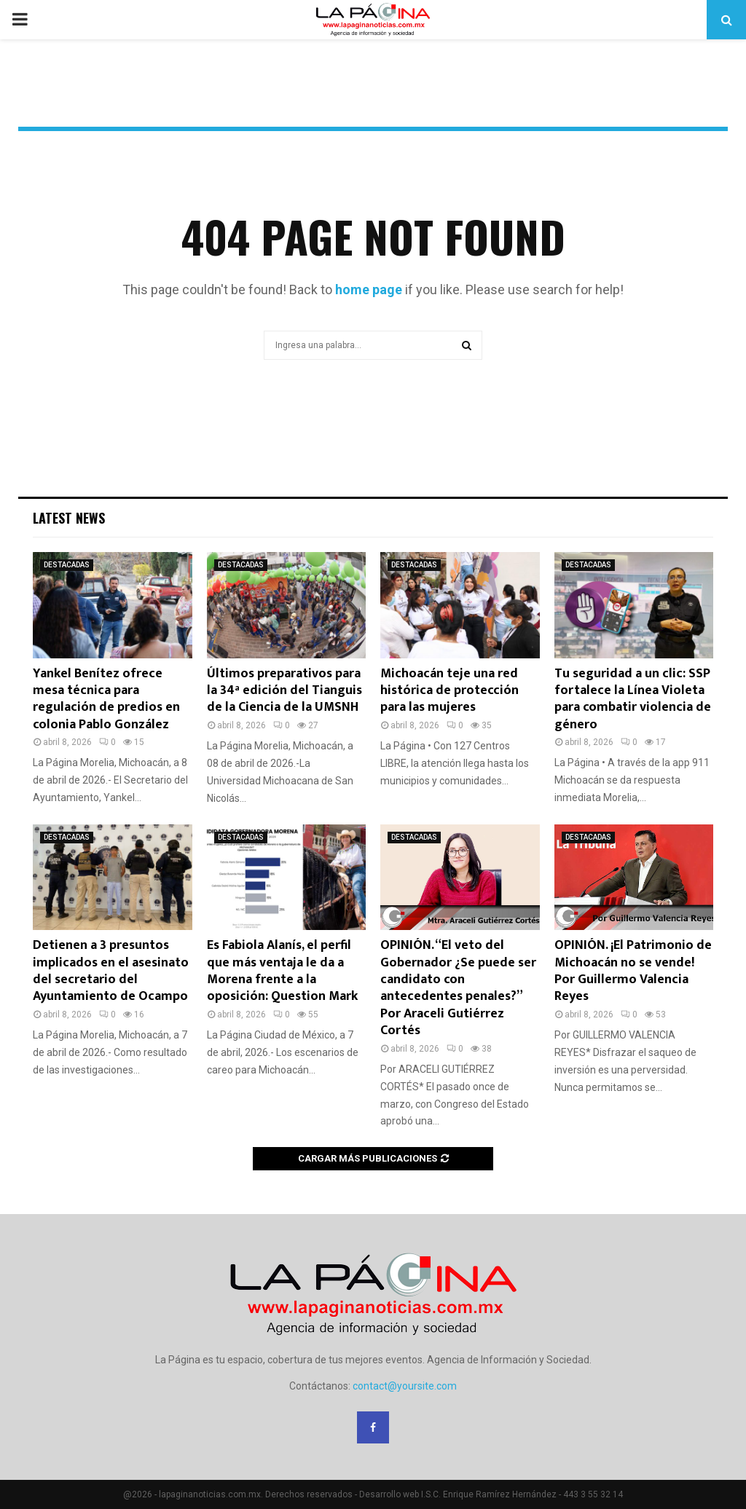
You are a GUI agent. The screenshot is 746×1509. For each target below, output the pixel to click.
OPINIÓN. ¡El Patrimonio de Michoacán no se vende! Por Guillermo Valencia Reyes (633, 970)
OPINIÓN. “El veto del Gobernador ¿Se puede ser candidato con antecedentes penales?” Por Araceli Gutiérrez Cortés (458, 987)
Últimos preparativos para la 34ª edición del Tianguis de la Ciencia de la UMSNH (284, 691)
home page (368, 289)
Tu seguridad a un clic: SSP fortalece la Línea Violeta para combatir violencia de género (632, 699)
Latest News (69, 517)
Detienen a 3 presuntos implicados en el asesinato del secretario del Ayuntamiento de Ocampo (111, 970)
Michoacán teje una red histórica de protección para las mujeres (449, 691)
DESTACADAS (67, 565)
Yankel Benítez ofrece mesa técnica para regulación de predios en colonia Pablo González (106, 699)
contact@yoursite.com (405, 1386)
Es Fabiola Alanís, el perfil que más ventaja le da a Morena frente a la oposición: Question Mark (282, 970)
